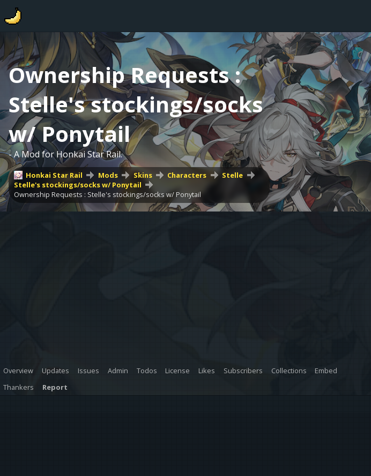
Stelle (232, 175)
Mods (108, 175)
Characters (186, 175)
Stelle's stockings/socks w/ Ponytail (78, 185)
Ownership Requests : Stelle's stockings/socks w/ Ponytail (107, 194)
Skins (142, 175)
